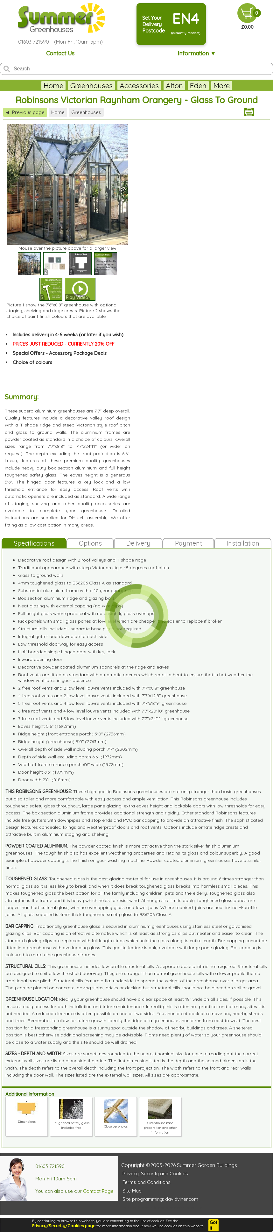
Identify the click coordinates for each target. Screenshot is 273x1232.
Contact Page (98, 1191)
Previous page (25, 112)
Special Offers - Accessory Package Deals (60, 353)
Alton (158, 85)
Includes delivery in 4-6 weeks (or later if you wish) (68, 335)
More (237, 85)
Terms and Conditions (146, 1182)
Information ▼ (197, 53)
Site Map (132, 1191)
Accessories (123, 85)
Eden (182, 85)
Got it (213, 1225)
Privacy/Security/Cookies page (63, 1225)
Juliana (210, 85)
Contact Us (60, 53)
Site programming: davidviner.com (160, 1199)
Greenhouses (75, 85)
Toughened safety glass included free (71, 1123)
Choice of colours (32, 362)
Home (37, 85)
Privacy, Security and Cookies (155, 1174)
